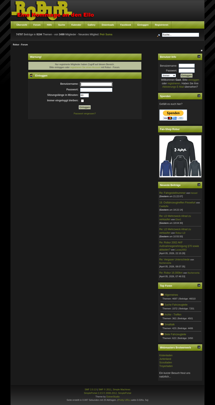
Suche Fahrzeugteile (175, 304)
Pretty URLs (124, 400)
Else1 (178, 219)
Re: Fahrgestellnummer (172, 192)
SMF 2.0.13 (91, 389)
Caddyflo (163, 206)
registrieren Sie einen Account (85, 67)
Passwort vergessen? (85, 113)
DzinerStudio (112, 396)
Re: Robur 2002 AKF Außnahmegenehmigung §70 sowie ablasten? (179, 246)
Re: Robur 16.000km (171, 272)
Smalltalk (169, 324)
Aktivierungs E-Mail (173, 86)
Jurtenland (165, 359)
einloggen (193, 79)
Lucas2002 (181, 249)
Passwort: (171, 70)
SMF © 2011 (104, 389)
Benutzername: (168, 65)
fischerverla (165, 263)
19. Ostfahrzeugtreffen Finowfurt (177, 202)
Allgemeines (171, 294)
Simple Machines (121, 389)
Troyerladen (166, 366)
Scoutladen (165, 362)
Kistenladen (166, 355)
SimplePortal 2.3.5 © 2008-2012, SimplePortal (107, 393)
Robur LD (180, 233)
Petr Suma (106, 34)
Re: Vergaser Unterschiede (174, 259)
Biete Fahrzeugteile (175, 334)
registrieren (174, 83)
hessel (194, 193)
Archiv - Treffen (172, 314)
